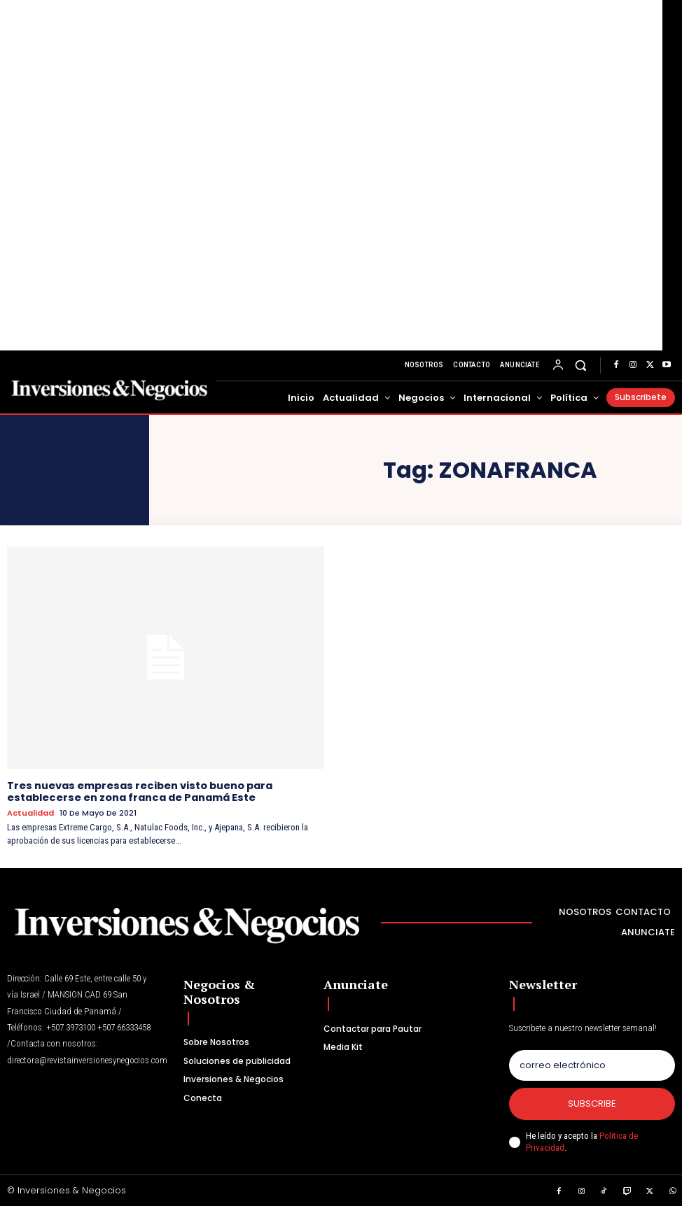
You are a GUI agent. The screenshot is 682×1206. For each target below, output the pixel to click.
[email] (592, 1064)
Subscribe (592, 1102)
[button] (581, 365)
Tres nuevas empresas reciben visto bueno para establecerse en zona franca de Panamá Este (137, 791)
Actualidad (30, 811)
